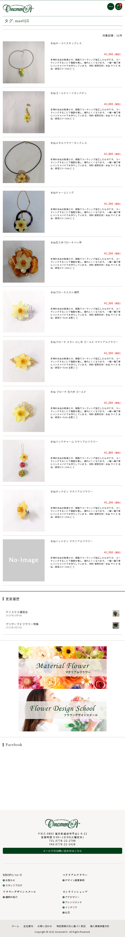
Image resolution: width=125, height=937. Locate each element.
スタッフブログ (12, 885)
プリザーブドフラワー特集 (22, 624)
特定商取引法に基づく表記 (71, 926)
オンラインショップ (75, 892)
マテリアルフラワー (75, 875)
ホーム (15, 926)
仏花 (66, 912)
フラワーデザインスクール (19, 892)
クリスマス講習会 (17, 612)
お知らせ (9, 880)
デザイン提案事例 (74, 880)
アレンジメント (72, 902)
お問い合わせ (45, 926)
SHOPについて (12, 875)
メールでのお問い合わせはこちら (62, 851)
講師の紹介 (10, 897)
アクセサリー (71, 897)
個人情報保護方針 (99, 926)
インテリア (70, 907)
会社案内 (28, 926)
